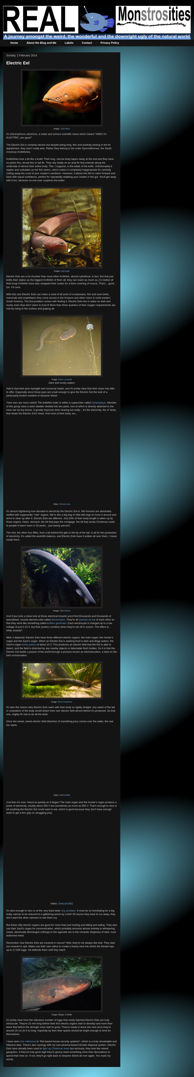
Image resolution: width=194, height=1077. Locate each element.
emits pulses (29, 644)
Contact (87, 42)
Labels (69, 42)
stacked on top (87, 619)
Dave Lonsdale (65, 379)
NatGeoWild (65, 795)
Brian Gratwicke (65, 702)
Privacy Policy (110, 42)
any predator (68, 910)
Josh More (65, 129)
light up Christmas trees (56, 1048)
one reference (28, 1041)
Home (14, 42)
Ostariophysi (99, 402)
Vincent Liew (64, 504)
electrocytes (58, 619)
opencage (65, 271)
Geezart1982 (65, 903)
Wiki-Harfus (65, 611)
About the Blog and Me (41, 42)
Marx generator (57, 623)
